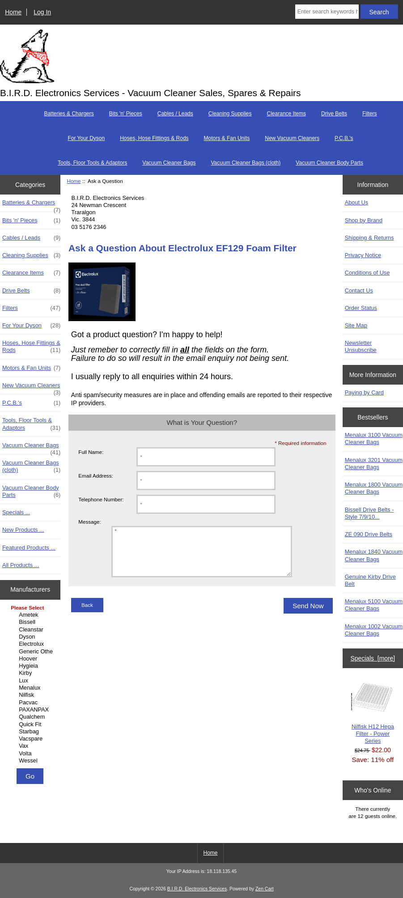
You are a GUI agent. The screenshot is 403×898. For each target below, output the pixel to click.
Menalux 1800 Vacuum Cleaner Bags (374, 488)
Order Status (361, 308)
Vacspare (31, 738)
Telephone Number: (100, 499)
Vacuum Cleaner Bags (168, 163)
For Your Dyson (86, 138)
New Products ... (23, 529)
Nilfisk (31, 695)
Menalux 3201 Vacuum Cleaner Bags (374, 463)
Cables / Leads (175, 113)
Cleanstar (31, 629)
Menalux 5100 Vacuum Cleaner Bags (374, 605)
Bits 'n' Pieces (125, 113)
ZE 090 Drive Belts (368, 534)
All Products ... (20, 565)
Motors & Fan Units (227, 138)
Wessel (31, 760)
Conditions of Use (367, 272)
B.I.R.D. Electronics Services (197, 888)
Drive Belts (334, 113)
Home (13, 12)
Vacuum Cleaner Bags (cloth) (246, 163)
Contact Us (359, 290)
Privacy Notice (363, 255)
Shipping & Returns (369, 237)
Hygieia (31, 665)
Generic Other (31, 651)
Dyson (31, 636)
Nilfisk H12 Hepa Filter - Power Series (372, 712)
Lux (31, 680)
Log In (42, 12)
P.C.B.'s (344, 138)
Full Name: (90, 452)
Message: (89, 522)
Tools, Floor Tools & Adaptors (92, 163)
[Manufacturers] (30, 685)
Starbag (31, 731)
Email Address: (95, 476)
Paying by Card (364, 392)
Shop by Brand (363, 220)
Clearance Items (286, 113)
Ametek (31, 614)
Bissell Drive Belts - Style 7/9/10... (369, 513)
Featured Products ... (28, 547)
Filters (369, 113)
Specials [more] (373, 658)
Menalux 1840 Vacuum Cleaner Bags (374, 555)
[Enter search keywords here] (327, 11)
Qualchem (31, 716)
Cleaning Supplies (230, 113)
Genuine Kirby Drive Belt (370, 580)
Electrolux (31, 644)
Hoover (31, 658)
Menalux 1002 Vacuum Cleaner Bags (374, 630)
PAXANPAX (31, 709)
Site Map (356, 325)
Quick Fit (31, 724)
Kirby (31, 673)
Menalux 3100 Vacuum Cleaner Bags (374, 438)
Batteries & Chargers (68, 113)
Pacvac (31, 702)
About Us (356, 202)
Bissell (31, 622)
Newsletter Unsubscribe (361, 346)
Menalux (31, 687)
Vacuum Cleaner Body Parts (329, 163)
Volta (31, 753)
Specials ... (16, 512)
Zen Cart (264, 888)
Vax (31, 746)
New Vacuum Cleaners (292, 138)
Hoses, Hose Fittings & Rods (154, 138)
